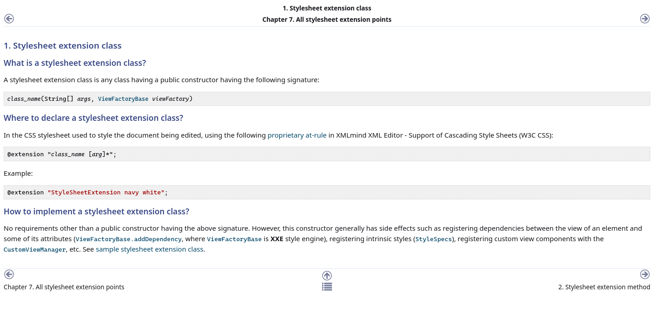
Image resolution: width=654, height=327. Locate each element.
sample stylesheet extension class (149, 248)
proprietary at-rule (297, 134)
